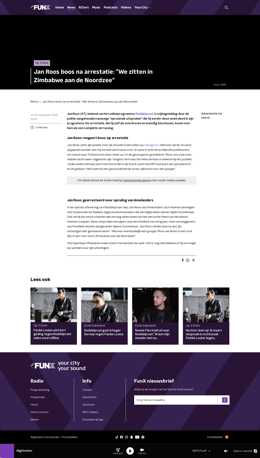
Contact (87, 390)
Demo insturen (39, 412)
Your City (142, 7)
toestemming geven (136, 180)
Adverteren (89, 397)
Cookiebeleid (215, 437)
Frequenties (38, 397)
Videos (126, 7)
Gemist (35, 419)
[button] (118, 451)
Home (59, 7)
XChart (84, 7)
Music (96, 7)
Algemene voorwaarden (45, 437)
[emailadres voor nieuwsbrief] (181, 400)
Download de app (92, 419)
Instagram (151, 145)
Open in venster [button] (245, 451)
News (71, 7)
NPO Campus (90, 412)
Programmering (40, 390)
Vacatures (88, 404)
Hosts (34, 404)
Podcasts (111, 7)
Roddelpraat (144, 114)
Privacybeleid (69, 437)
